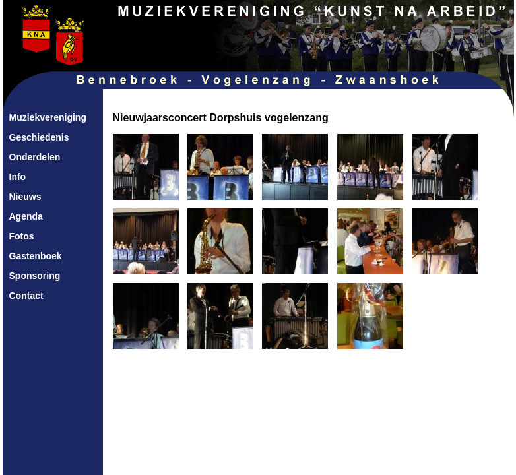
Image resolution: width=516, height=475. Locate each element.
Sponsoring (35, 275)
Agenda (26, 216)
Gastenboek (35, 256)
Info (17, 177)
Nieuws (25, 196)
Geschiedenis (39, 137)
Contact (26, 295)
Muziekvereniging (47, 117)
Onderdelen (35, 157)
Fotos (21, 236)
